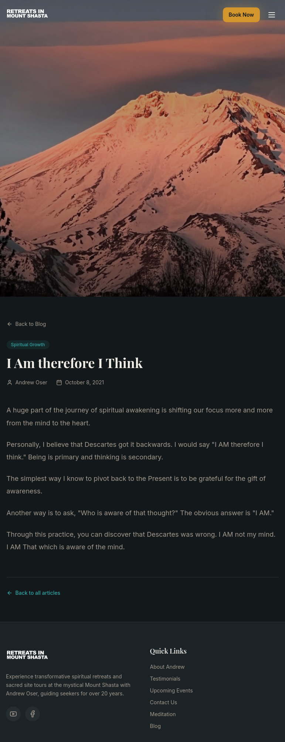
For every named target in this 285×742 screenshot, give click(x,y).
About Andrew (167, 667)
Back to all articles (34, 593)
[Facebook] (32, 713)
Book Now (241, 14)
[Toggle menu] (271, 14)
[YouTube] (13, 713)
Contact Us (163, 702)
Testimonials (165, 678)
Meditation (163, 714)
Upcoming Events (171, 690)
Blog (155, 726)
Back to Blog (26, 324)
